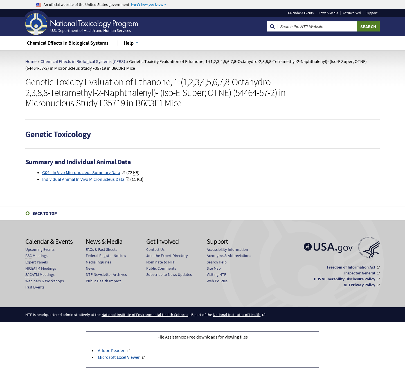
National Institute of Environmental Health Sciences (145, 314)
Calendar (301, 13)
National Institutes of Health (236, 314)
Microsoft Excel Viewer (119, 357)
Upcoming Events (40, 249)
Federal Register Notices (106, 255)
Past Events (34, 287)
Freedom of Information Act (351, 267)
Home (31, 61)
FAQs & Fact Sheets (101, 249)
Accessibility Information (227, 249)
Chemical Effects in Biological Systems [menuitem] (68, 43)
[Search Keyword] (317, 26)
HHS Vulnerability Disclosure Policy (344, 278)
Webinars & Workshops (44, 280)
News (90, 268)
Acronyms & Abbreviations (229, 255)
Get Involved (352, 13)
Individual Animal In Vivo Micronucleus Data (83, 179)
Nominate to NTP (160, 262)
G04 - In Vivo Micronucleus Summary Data (81, 172)
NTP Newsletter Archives (106, 274)
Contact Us (155, 249)
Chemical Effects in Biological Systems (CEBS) (82, 61)
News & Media (328, 13)
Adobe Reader (111, 350)
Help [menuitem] (129, 43)
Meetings (36, 255)
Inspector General (359, 273)
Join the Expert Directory (167, 255)
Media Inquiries (98, 262)
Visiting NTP (216, 274)
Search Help (217, 262)
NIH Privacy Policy (359, 284)
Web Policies (217, 280)
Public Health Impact (103, 280)
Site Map (214, 268)
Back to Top (44, 213)
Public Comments (161, 268)
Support (371, 13)
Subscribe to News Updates (169, 274)
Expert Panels (36, 262)
